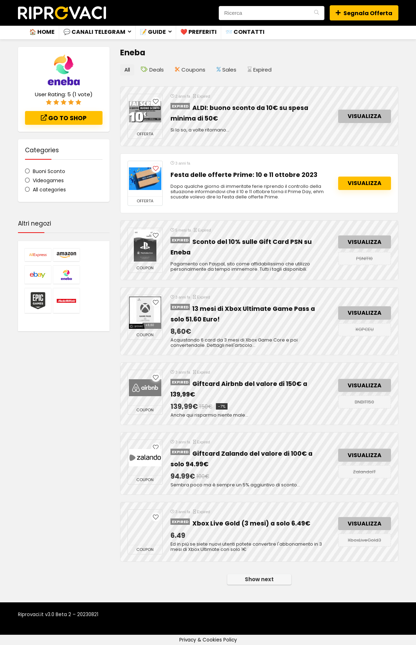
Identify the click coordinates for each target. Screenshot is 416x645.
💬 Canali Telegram (94, 32)
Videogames (48, 180)
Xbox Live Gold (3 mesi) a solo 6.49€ (251, 523)
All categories (49, 189)
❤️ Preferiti (198, 32)
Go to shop (64, 118)
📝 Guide (153, 32)
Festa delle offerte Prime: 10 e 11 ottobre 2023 (243, 174)
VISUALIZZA (364, 116)
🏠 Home (42, 32)
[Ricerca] (316, 13)
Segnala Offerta (364, 13)
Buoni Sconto (49, 171)
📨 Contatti (245, 32)
